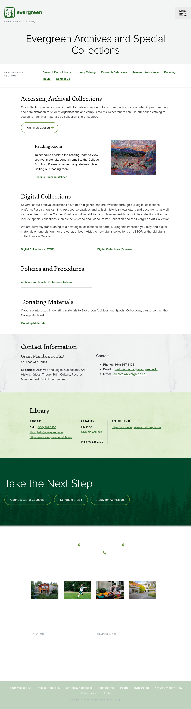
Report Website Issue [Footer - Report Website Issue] (20, 687)
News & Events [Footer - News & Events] (106, 667)
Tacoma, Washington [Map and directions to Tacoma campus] (143, 545)
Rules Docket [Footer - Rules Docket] (141, 687)
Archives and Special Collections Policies (46, 282)
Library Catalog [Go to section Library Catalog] (86, 72)
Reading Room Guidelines (51, 177)
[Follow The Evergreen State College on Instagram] (122, 561)
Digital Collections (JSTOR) (38, 249)
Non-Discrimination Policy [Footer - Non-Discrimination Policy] (168, 687)
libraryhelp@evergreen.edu (46, 432)
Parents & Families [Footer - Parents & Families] (43, 650)
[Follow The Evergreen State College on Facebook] (107, 561)
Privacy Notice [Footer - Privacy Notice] (88, 693)
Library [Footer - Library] (101, 639)
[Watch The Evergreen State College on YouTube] (114, 561)
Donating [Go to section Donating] (169, 72)
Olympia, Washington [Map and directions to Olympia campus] (100, 545)
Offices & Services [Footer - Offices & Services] (108, 650)
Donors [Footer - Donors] (36, 661)
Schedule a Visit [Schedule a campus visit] (71, 499)
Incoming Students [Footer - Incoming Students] (43, 644)
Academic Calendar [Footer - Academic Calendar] (109, 661)
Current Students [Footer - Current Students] (42, 639)
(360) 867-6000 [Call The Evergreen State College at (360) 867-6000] (121, 552)
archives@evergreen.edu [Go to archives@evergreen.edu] (130, 374)
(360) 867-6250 (47, 427)
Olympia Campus (91, 432)
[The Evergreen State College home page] (47, 545)
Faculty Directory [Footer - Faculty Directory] (107, 644)
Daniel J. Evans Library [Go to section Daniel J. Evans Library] (57, 72)
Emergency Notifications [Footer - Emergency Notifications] (79, 687)
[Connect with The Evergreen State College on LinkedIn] (129, 561)
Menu (182, 11)
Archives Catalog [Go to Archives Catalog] (38, 127)
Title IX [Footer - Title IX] (106, 693)
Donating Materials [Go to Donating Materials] (33, 323)
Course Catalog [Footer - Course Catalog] (106, 656)
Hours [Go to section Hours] (47, 79)
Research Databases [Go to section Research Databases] (114, 72)
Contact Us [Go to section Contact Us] (63, 79)
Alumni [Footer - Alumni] (36, 667)
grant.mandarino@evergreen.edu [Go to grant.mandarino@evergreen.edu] (135, 369)
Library (31, 21)
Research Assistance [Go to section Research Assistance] (145, 72)
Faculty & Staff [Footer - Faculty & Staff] (40, 656)
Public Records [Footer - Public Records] (106, 687)
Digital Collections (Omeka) (114, 249)
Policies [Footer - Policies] (124, 687)
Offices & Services (14, 21)
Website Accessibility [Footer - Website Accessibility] (49, 687)
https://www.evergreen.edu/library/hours (136, 427)
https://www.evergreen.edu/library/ (51, 437)
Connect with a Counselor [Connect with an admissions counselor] (28, 499)
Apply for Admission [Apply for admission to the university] (110, 499)
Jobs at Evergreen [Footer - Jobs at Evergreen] (108, 673)
